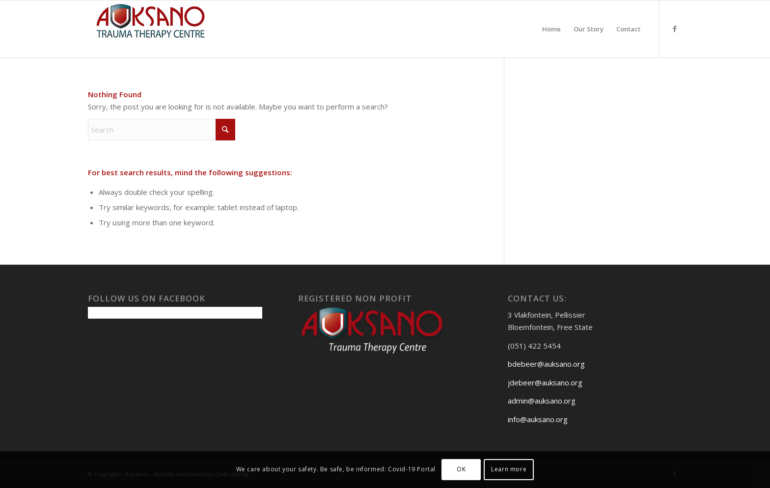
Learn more (508, 469)
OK (461, 469)
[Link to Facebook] (674, 28)
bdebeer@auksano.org (546, 364)
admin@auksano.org (542, 401)
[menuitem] (551, 28)
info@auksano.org (538, 419)
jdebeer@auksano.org (545, 382)
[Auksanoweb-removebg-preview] (151, 28)
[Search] (161, 129)
